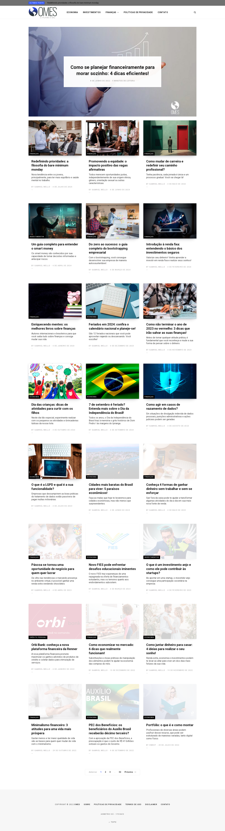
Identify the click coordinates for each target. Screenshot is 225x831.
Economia (72, 12)
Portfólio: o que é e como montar (170, 731)
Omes (77, 804)
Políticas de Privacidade (108, 804)
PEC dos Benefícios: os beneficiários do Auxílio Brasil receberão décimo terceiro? (112, 734)
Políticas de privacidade (138, 12)
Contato (163, 12)
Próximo (130, 772)
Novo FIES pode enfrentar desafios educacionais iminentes (112, 573)
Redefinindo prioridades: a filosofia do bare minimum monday (73, 3)
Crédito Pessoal (38, 637)
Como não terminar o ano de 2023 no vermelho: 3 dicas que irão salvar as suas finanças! (170, 334)
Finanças (111, 12)
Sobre (87, 804)
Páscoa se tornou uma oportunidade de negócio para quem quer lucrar (55, 574)
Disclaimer (151, 804)
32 (120, 772)
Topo (112, 822)
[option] (112, 72)
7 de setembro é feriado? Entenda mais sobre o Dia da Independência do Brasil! (112, 414)
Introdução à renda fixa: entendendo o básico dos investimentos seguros (170, 252)
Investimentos (92, 12)
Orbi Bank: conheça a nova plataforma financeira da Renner (55, 653)
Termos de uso (133, 804)
